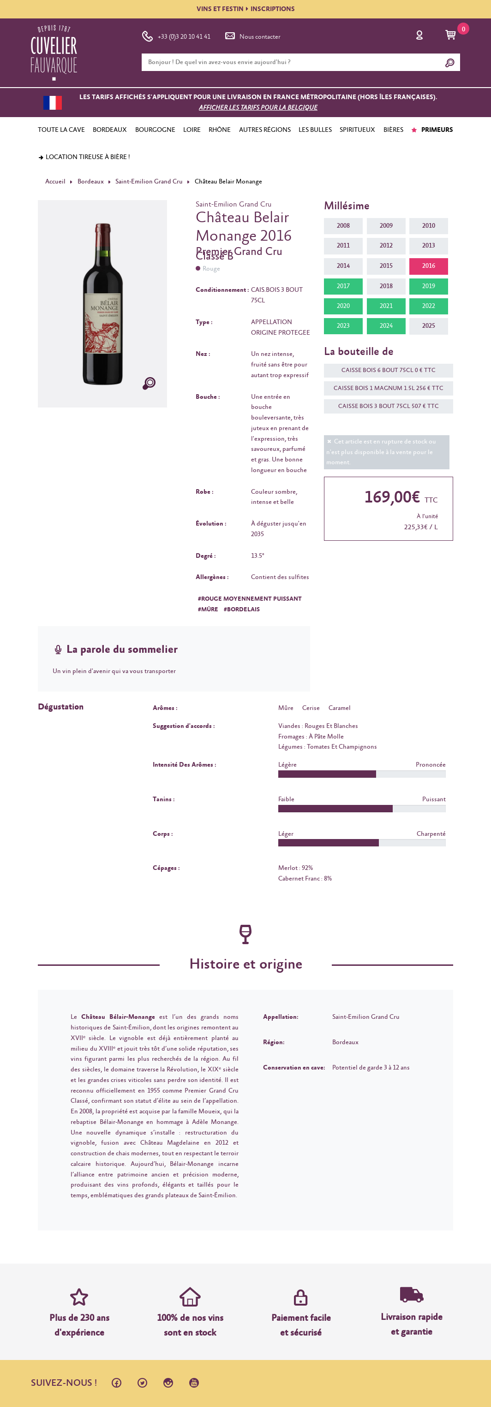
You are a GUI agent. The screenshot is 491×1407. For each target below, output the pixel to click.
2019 (428, 286)
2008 (343, 226)
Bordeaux (91, 181)
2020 (343, 306)
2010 (428, 226)
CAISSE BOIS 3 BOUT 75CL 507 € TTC (384, 406)
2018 (386, 286)
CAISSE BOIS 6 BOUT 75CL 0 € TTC (384, 370)
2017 (343, 286)
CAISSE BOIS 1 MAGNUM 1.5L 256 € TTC (383, 388)
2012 (386, 245)
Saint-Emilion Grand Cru (149, 181)
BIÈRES (393, 130)
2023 (343, 326)
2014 (343, 266)
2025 (428, 326)
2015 (386, 266)
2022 (428, 306)
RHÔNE (220, 130)
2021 (386, 306)
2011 (343, 245)
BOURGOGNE (155, 130)
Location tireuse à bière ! (84, 157)
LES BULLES (315, 130)
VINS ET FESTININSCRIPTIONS (246, 9)
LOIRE (192, 130)
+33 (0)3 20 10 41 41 (176, 35)
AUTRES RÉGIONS (265, 130)
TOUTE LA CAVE (61, 130)
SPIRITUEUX (357, 130)
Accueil (55, 181)
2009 (386, 226)
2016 (428, 266)
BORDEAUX (110, 130)
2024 (386, 326)
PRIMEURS (432, 130)
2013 (428, 245)
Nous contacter (252, 35)
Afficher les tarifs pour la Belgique (258, 108)
